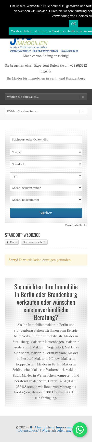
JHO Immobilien (41, 427)
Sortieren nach (34, 242)
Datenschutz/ (28, 430)
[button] (79, 429)
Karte (12, 242)
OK (73, 24)
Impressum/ (65, 427)
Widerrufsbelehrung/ (57, 430)
